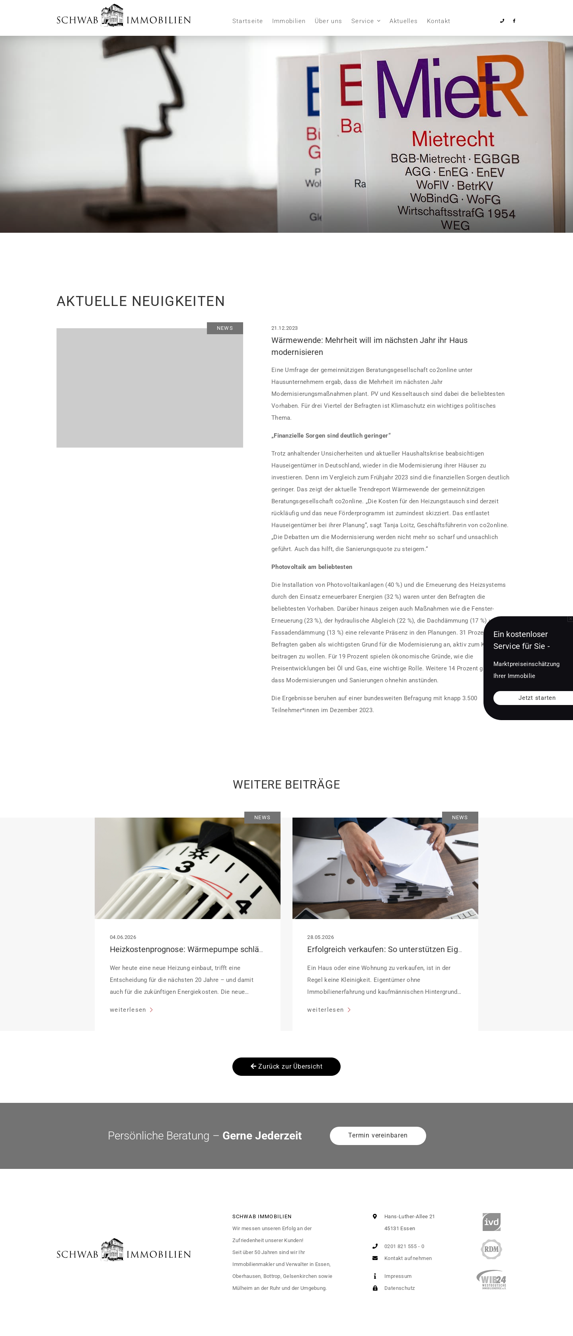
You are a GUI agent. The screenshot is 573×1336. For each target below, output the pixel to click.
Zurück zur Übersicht (287, 1066)
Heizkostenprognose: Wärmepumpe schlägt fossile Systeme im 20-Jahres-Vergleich (260, 949)
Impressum (390, 1276)
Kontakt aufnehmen (400, 1258)
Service (362, 21)
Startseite (247, 21)
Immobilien (289, 21)
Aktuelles (404, 21)
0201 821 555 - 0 (396, 1246)
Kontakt (438, 21)
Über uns (329, 21)
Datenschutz (392, 1288)
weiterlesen (129, 1009)
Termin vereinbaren (377, 1135)
